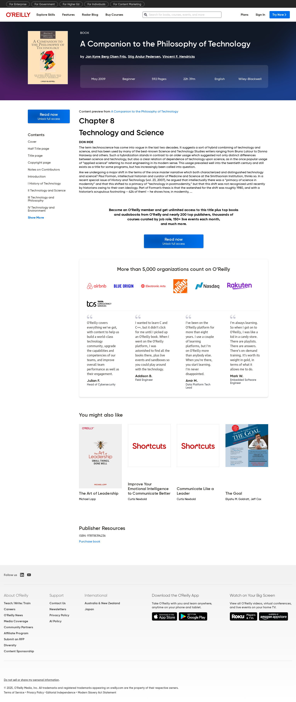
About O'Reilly (16, 595)
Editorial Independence (60, 692)
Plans (244, 15)
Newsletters (57, 609)
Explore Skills (46, 15)
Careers (9, 609)
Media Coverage (16, 621)
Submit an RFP (14, 639)
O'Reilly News (13, 615)
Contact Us (57, 603)
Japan (89, 609)
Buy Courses (114, 15)
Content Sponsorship (19, 651)
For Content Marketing (127, 4)
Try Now (279, 15)
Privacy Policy (59, 615)
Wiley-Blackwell (250, 79)
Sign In (260, 15)
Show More (36, 217)
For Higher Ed (71, 4)
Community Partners (18, 627)
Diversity (10, 645)
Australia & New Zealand (102, 603)
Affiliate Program (16, 633)
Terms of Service (14, 692)
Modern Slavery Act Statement (97, 692)
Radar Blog (90, 15)
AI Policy (55, 621)
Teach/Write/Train (17, 603)
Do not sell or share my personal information (31, 680)
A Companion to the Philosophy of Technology (144, 111)
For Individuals (96, 4)
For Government (45, 4)
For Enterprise (17, 4)
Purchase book (89, 541)
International (96, 595)
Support (56, 595)
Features (68, 15)
